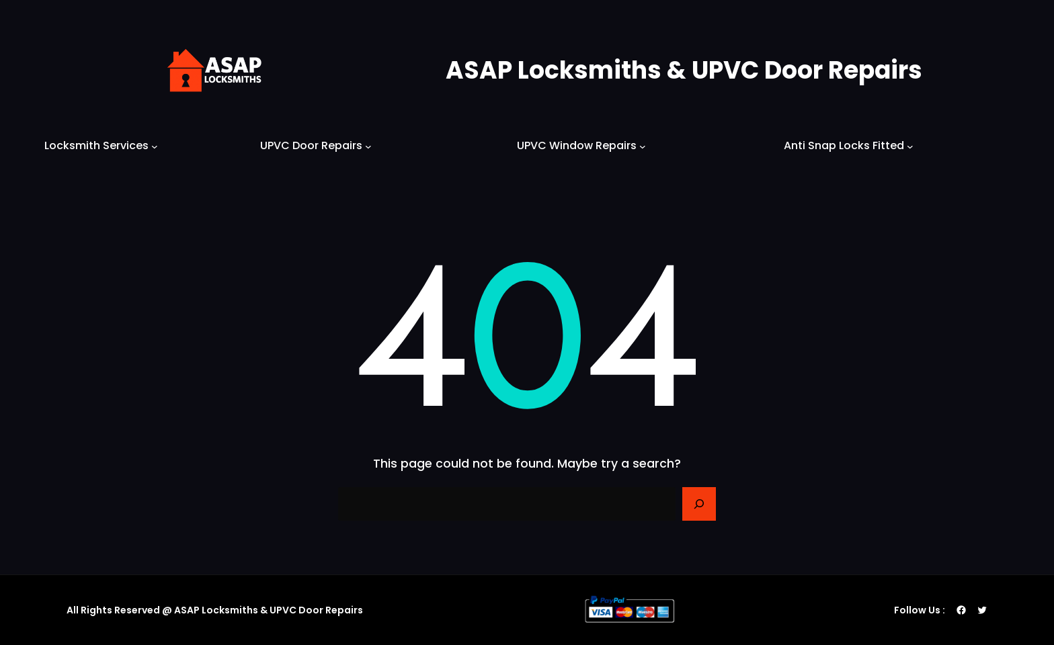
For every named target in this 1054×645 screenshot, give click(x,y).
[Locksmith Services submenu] (154, 145)
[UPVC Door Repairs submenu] (368, 145)
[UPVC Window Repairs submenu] (642, 145)
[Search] (699, 504)
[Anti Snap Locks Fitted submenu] (910, 145)
